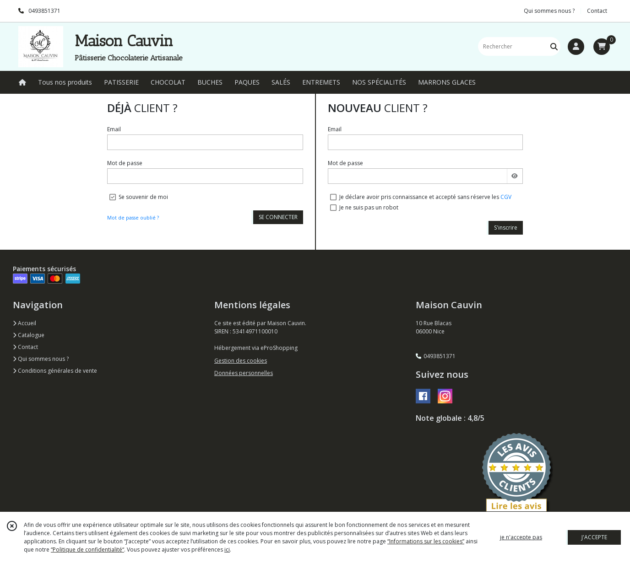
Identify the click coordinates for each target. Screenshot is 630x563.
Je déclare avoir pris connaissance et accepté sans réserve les (425, 197)
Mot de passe (124, 163)
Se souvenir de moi (143, 197)
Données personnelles (243, 373)
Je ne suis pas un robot (368, 207)
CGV (505, 197)
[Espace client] (576, 47)
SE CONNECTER (278, 217)
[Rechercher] (554, 46)
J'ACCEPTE (594, 537)
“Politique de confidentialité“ (87, 549)
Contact (597, 11)
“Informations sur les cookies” (425, 541)
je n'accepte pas (521, 537)
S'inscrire (505, 227)
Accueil (24, 323)
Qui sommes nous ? (41, 359)
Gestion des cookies (240, 361)
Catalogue (28, 335)
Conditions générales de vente (55, 371)
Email (114, 129)
